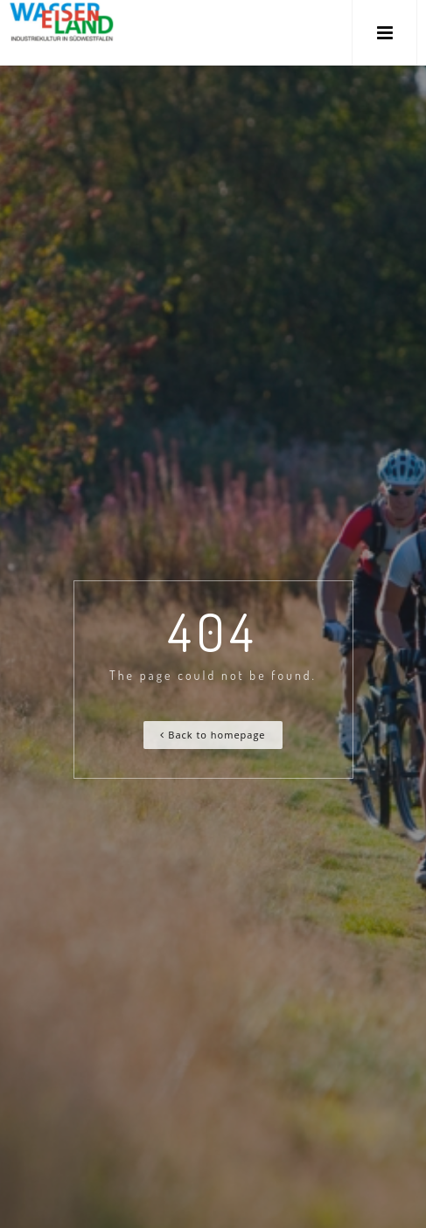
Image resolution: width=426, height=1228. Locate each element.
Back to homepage (212, 734)
